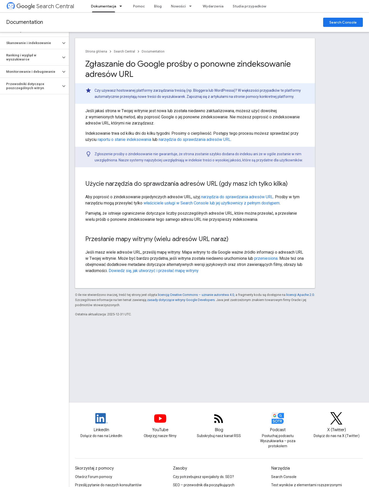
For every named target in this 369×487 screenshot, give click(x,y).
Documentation (24, 22)
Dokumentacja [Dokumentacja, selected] (103, 6)
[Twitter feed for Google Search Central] (336, 422)
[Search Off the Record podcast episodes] (277, 422)
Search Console (343, 22)
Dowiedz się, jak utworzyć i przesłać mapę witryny (154, 270)
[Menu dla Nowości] (192, 6)
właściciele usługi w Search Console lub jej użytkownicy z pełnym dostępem (212, 203)
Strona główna (96, 51)
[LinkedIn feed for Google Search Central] (101, 422)
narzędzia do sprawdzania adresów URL (195, 139)
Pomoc (139, 6)
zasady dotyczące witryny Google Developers (181, 300)
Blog (158, 6)
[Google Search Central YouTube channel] (160, 422)
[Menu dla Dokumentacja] (122, 6)
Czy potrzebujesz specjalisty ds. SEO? (203, 477)
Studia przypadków (249, 6)
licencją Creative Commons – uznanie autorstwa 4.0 (196, 295)
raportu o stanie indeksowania (124, 139)
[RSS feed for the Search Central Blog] (218, 422)
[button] (30, 43)
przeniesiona (266, 258)
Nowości (178, 6)
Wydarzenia (213, 6)
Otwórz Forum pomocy (93, 477)
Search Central (45, 6)
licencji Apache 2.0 (300, 295)
